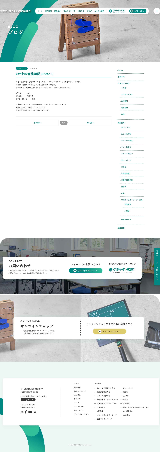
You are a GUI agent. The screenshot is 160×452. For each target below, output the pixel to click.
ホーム (40, 11)
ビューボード (126, 160)
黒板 (122, 114)
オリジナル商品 (127, 140)
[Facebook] (26, 412)
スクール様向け (127, 153)
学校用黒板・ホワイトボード (107, 399)
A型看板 (100, 411)
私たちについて (69, 11)
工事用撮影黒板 (127, 180)
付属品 (123, 167)
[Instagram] (22, 412)
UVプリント (125, 127)
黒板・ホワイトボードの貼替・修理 (136, 407)
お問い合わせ (79, 410)
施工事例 (124, 101)
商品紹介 (57, 11)
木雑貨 (126, 211)
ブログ (89, 11)
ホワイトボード (127, 94)
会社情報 (77, 395)
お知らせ (81, 11)
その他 (123, 88)
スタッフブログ (21, 68)
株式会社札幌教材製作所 (15, 11)
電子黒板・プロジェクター (107, 403)
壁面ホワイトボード (104, 419)
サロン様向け (126, 147)
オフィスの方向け (103, 396)
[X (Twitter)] (34, 412)
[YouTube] (30, 412)
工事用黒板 (101, 407)
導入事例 (48, 11)
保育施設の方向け (103, 392)
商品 (122, 193)
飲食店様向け (127, 219)
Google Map (28, 400)
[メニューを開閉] (157, 266)
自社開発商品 (128, 411)
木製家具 (127, 204)
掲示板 (123, 186)
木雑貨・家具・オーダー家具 (131, 200)
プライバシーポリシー (82, 414)
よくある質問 (99, 11)
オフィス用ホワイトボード (107, 415)
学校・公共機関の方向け (106, 388)
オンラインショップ (111, 331)
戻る (63, 123)
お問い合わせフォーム (87, 270)
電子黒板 (124, 107)
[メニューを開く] (156, 11)
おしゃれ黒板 (126, 134)
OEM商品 (126, 415)
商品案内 (121, 123)
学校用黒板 (125, 173)
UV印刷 (125, 396)
